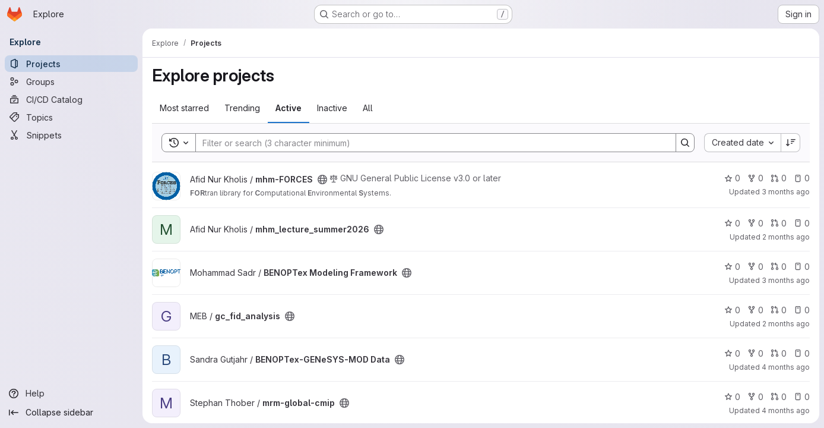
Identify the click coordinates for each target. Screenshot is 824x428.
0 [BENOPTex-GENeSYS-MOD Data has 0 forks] (755, 353)
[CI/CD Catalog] (71, 99)
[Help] (71, 393)
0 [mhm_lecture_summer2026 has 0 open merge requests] (779, 223)
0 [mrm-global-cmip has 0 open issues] (802, 397)
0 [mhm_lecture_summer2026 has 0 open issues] (802, 223)
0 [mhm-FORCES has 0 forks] (755, 178)
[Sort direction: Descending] (790, 142)
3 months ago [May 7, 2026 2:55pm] (786, 280)
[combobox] (742, 142)
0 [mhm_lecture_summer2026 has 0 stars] (732, 223)
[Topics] (71, 117)
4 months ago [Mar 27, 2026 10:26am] (786, 367)
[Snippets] (71, 135)
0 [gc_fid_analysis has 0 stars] (732, 310)
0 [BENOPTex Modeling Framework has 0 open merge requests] (779, 267)
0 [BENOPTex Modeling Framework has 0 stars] (732, 267)
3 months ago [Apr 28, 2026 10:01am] (786, 191)
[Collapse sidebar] (71, 412)
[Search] (429, 143)
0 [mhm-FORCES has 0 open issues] (802, 178)
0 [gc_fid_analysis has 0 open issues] (802, 310)
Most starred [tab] (184, 108)
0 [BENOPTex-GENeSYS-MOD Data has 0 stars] (732, 353)
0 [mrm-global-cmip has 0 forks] (755, 397)
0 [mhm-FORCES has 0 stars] (732, 178)
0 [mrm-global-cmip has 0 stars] (732, 397)
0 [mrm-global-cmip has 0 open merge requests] (779, 397)
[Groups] (71, 81)
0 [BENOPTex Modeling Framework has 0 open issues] (802, 267)
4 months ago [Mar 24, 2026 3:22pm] (786, 410)
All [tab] (368, 108)
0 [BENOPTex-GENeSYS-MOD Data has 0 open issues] (802, 353)
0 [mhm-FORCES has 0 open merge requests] (779, 178)
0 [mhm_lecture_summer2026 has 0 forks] (755, 223)
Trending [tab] (242, 108)
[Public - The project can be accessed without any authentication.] (322, 179)
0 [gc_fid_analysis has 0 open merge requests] (779, 310)
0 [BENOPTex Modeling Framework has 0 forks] (755, 267)
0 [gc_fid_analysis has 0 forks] (755, 310)
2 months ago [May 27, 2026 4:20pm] (786, 236)
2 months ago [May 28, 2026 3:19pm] (786, 323)
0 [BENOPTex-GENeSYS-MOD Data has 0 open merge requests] (779, 353)
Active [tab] (288, 108)
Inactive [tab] (332, 108)
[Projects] (71, 63)
